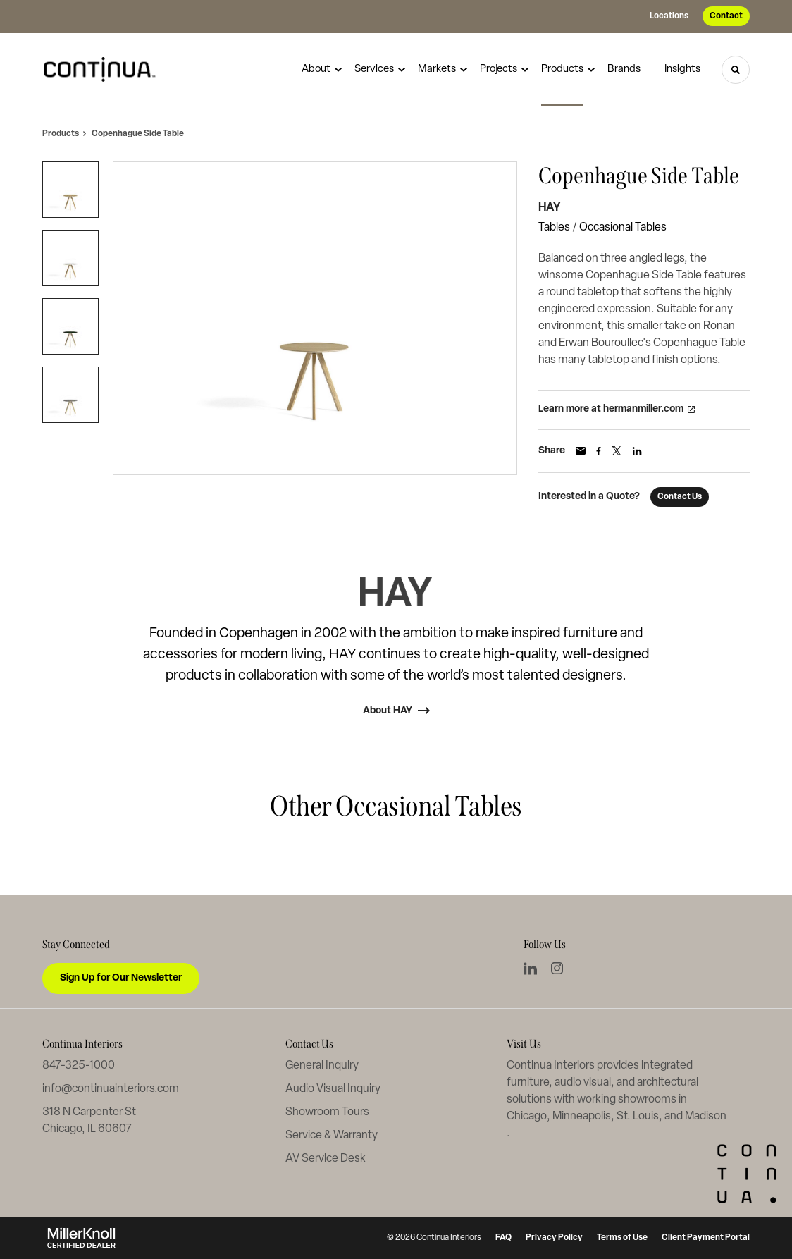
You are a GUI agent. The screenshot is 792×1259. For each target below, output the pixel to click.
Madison (705, 1116)
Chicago (527, 1116)
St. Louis (638, 1116)
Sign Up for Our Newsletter (121, 978)
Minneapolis (581, 1116)
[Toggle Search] (736, 70)
